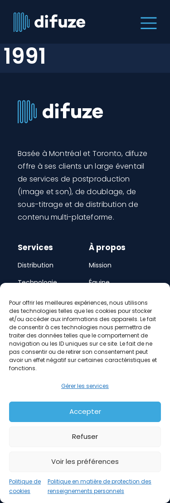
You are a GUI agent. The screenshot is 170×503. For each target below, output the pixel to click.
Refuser (85, 436)
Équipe (99, 282)
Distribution (35, 265)
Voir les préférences (85, 461)
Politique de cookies (25, 486)
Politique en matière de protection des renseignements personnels (99, 486)
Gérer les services (85, 386)
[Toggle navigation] (147, 22)
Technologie (37, 282)
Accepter (85, 411)
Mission (100, 265)
